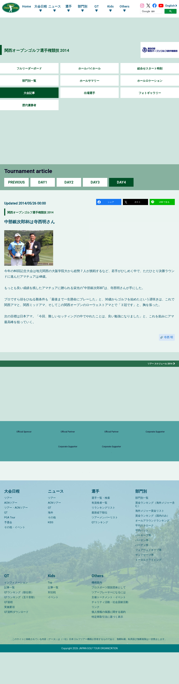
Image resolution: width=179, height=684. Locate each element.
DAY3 (95, 182)
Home (23, 6)
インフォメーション (16, 614)
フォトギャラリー (149, 93)
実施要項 (9, 638)
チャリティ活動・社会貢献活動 (110, 633)
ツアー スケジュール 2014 (158, 367)
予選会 (8, 554)
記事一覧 (9, 619)
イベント (53, 628)
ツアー (8, 529)
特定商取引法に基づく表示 (107, 648)
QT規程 (8, 633)
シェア (111, 202)
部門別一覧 (29, 81)
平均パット (141, 562)
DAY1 (42, 182)
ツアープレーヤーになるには (109, 624)
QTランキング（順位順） (19, 624)
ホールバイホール (89, 68)
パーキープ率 (143, 567)
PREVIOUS (16, 182)
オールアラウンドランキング (152, 552)
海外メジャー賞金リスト (149, 542)
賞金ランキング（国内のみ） (152, 547)
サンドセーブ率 (144, 586)
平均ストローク (144, 557)
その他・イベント (14, 559)
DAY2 (69, 182)
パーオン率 (141, 572)
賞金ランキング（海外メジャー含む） (155, 536)
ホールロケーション (150, 81)
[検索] (151, 11)
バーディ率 (141, 577)
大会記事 (29, 93)
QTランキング (100, 554)
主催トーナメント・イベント (109, 628)
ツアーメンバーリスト (105, 549)
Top (50, 614)
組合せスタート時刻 (150, 68)
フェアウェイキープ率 (148, 581)
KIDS (50, 554)
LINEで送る (165, 202)
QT (6, 544)
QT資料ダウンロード (16, 643)
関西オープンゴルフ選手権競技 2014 (48, 50)
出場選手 (89, 93)
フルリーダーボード (29, 68)
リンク (95, 638)
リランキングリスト (103, 539)
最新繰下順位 (99, 544)
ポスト (138, 202)
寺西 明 (167, 340)
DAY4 (121, 182)
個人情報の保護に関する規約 (109, 643)
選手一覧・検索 (101, 529)
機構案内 (97, 614)
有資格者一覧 (99, 534)
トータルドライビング (148, 591)
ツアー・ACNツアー (16, 539)
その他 (52, 549)
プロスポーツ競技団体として (109, 619)
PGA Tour (9, 549)
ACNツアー (10, 534)
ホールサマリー (89, 81)
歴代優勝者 (29, 105)
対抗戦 (52, 624)
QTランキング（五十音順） (20, 628)
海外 (50, 544)
